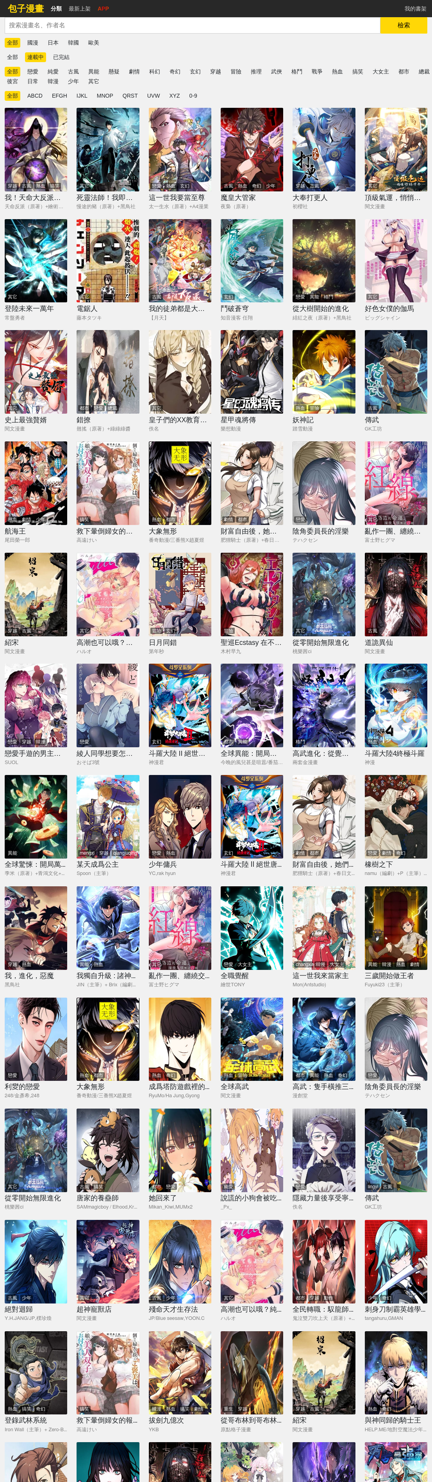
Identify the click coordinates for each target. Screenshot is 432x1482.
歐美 (93, 42)
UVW (153, 96)
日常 (32, 81)
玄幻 (195, 71)
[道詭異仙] (396, 594)
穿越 (215, 71)
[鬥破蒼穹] (252, 261)
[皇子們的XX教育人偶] (180, 372)
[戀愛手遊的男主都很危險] (36, 705)
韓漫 (53, 81)
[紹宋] (36, 594)
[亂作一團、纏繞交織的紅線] (396, 483)
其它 (93, 81)
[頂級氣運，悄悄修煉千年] (396, 149)
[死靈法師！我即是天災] (108, 149)
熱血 (337, 71)
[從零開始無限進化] (324, 594)
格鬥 (296, 71)
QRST (130, 96)
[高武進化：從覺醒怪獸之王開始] (324, 705)
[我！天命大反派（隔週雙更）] (36, 149)
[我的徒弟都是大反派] (180, 261)
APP (103, 8)
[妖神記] (324, 372)
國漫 (32, 42)
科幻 (154, 71)
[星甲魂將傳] (252, 372)
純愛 (53, 71)
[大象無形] (180, 483)
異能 (93, 71)
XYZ (174, 96)
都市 (403, 71)
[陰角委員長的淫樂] (324, 483)
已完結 (61, 57)
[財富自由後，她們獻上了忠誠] (252, 483)
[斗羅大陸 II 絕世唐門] (180, 705)
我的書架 (416, 8)
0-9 (193, 96)
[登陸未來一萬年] (36, 261)
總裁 (424, 71)
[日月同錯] (180, 594)
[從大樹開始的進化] (324, 261)
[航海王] (36, 483)
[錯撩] (108, 372)
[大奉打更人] (324, 149)
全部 (12, 42)
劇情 (134, 71)
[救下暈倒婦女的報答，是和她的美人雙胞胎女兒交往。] (108, 483)
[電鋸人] (108, 261)
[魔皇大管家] (252, 149)
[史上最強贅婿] (36, 372)
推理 (256, 71)
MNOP (105, 96)
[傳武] (396, 372)
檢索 (404, 25)
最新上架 (80, 8)
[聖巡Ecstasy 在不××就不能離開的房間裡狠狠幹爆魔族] (252, 594)
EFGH (59, 96)
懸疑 (114, 71)
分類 (56, 8)
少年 (73, 81)
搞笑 (357, 71)
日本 (53, 42)
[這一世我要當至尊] (180, 149)
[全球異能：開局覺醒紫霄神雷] (252, 705)
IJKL (82, 96)
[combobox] (192, 25)
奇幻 (175, 71)
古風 (73, 71)
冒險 (235, 71)
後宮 (12, 81)
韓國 (73, 42)
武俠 (276, 71)
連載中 (35, 57)
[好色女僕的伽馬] (396, 261)
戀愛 (32, 71)
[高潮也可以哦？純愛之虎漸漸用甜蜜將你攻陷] (108, 594)
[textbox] (192, 25)
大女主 (381, 71)
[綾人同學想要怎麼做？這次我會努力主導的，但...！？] (108, 705)
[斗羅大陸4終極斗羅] (396, 705)
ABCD (35, 96)
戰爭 (317, 71)
